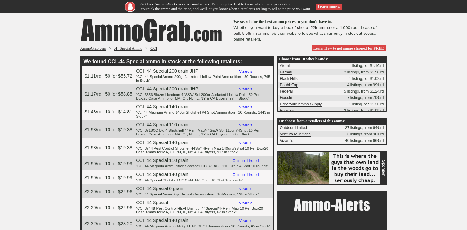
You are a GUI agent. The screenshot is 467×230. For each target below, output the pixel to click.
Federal (286, 91)
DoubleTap (289, 85)
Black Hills (289, 78)
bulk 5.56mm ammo (251, 33)
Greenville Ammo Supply (301, 104)
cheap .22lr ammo (313, 27)
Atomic (286, 66)
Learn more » (329, 6)
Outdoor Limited (246, 161)
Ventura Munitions (295, 134)
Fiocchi (286, 98)
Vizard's (245, 71)
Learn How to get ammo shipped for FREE (348, 48)
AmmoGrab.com (93, 48)
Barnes (286, 72)
